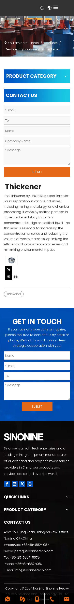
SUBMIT (37, 172)
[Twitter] (22, 484)
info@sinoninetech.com (33, 570)
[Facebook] (7, 484)
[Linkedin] (15, 484)
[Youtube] (30, 484)
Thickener (15, 277)
